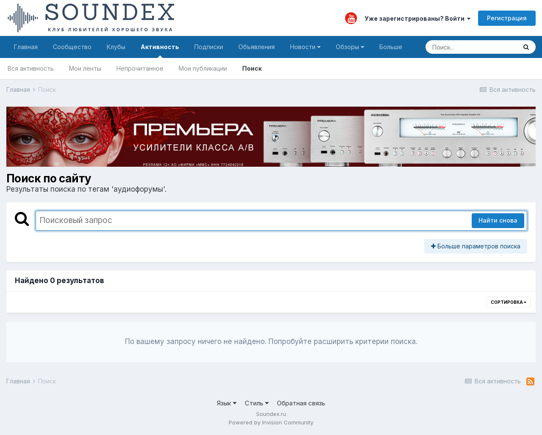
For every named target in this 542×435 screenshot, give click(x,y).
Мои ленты (85, 68)
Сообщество (72, 46)
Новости (305, 46)
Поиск (252, 68)
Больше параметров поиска (475, 246)
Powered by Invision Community (271, 422)
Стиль (257, 403)
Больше (390, 46)
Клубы (116, 46)
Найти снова (497, 220)
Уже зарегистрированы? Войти (417, 18)
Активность (160, 50)
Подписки (208, 46)
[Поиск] (471, 47)
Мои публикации (203, 68)
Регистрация (507, 18)
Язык (227, 403)
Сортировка (508, 302)
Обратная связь (301, 403)
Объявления (256, 46)
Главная (26, 46)
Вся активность (31, 68)
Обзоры (350, 46)
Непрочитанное (139, 68)
